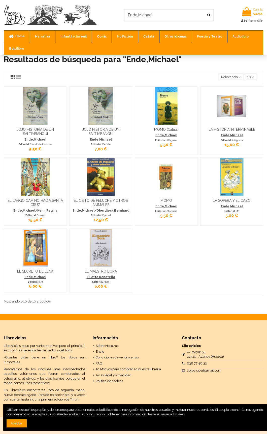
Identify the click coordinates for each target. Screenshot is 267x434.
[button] (42, 36)
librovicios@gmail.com (204, 370)
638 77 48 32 (197, 363)
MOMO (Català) (166, 129)
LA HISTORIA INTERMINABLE (232, 129)
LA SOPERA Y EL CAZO (232, 200)
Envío (100, 351)
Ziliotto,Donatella (100, 277)
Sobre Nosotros (107, 346)
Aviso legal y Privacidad (113, 375)
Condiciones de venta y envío (117, 357)
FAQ (99, 363)
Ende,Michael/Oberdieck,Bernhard (101, 210)
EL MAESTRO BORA (101, 271)
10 (250, 77)
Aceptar (16, 423)
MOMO (166, 200)
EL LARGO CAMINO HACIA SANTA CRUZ (35, 202)
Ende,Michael (35, 139)
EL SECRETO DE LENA (35, 271)
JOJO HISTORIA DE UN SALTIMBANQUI (35, 131)
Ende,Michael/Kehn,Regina (35, 210)
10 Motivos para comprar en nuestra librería (128, 369)
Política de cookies (109, 381)
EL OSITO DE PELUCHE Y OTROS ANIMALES (101, 202)
